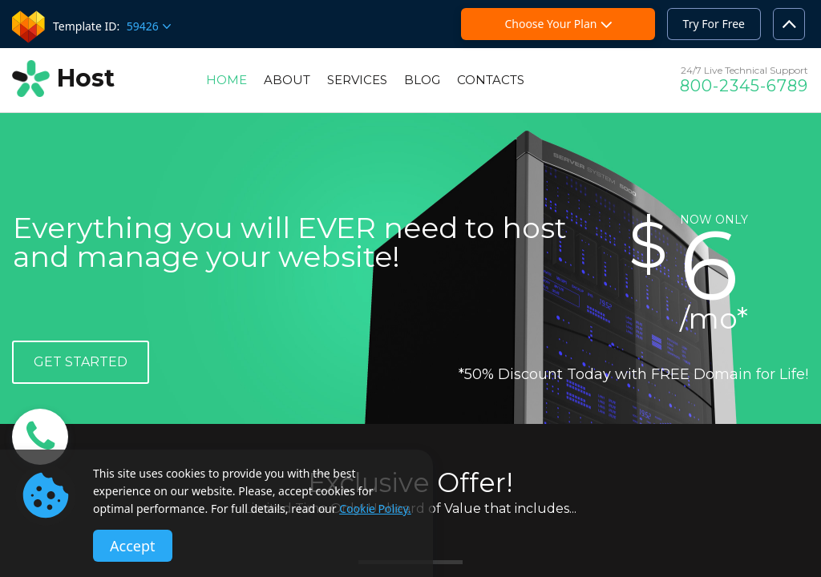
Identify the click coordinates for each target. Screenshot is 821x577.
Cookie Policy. (375, 508)
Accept (133, 545)
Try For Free (714, 23)
